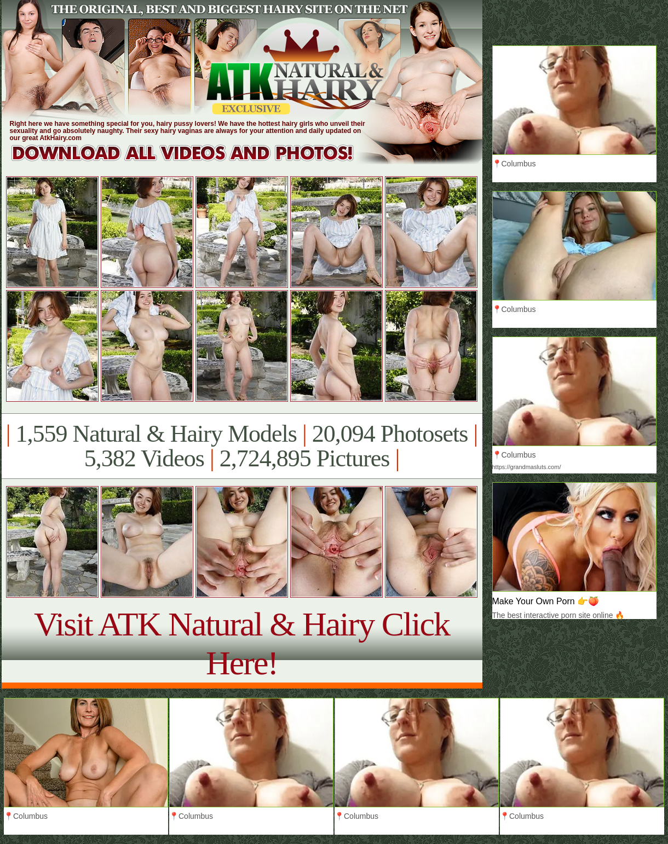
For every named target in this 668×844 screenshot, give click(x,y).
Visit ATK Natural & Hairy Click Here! (242, 643)
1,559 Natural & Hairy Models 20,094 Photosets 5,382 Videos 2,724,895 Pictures (241, 446)
